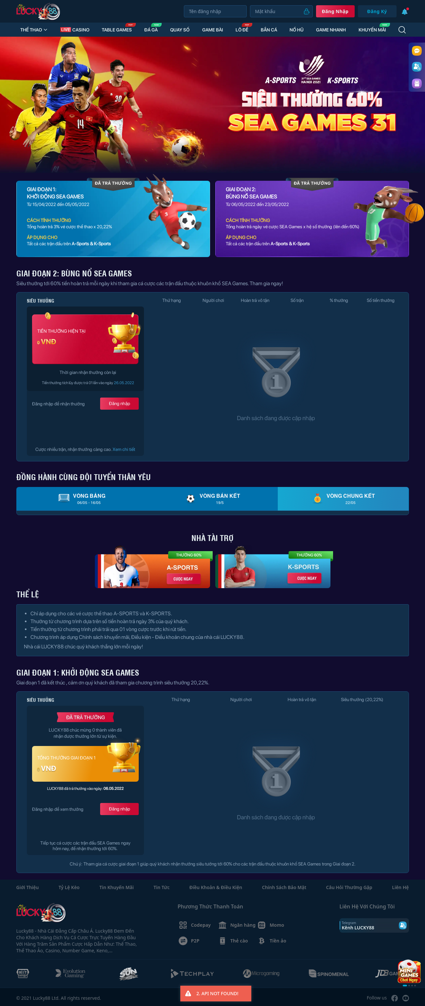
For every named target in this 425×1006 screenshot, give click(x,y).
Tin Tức (161, 887)
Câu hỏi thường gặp (349, 887)
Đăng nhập (335, 11)
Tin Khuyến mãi (116, 887)
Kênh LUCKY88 (358, 927)
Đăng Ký (377, 11)
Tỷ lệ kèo (69, 887)
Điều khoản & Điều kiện (215, 887)
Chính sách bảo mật (284, 887)
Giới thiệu (27, 887)
